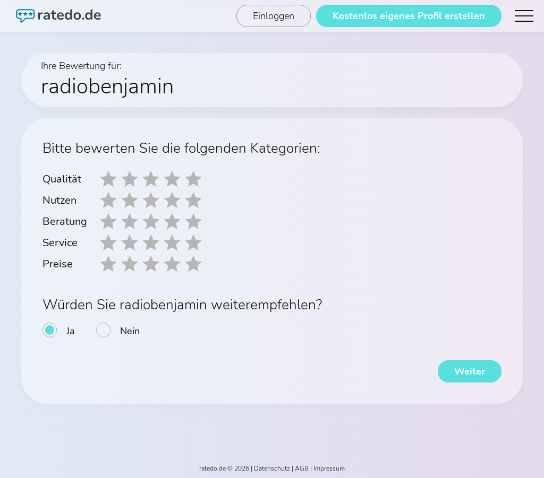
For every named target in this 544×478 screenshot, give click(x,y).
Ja (70, 331)
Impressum (329, 468)
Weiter (469, 371)
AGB (302, 468)
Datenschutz (272, 468)
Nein (130, 331)
